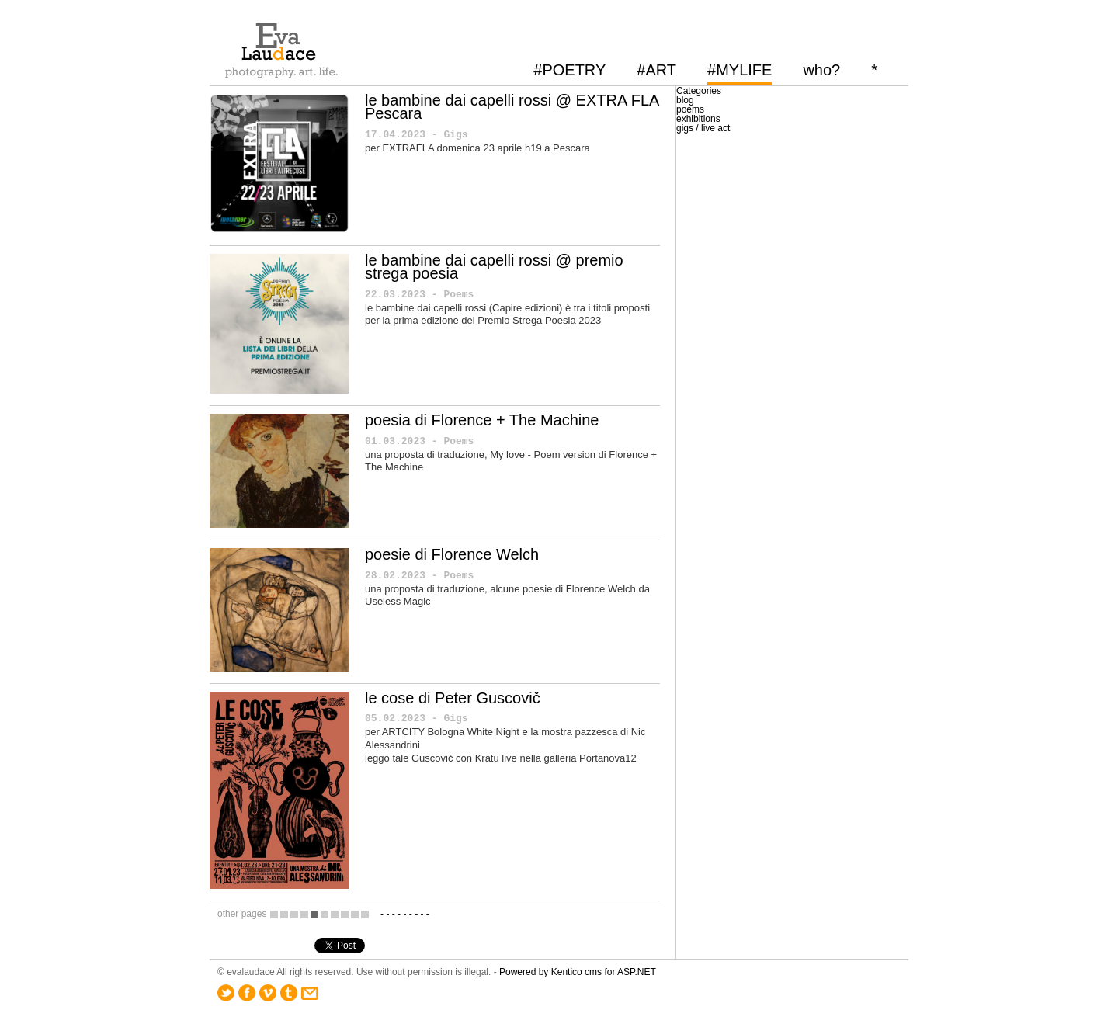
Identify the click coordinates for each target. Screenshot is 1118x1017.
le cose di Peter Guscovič (452, 697)
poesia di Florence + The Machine (482, 420)
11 (365, 914)
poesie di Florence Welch (452, 554)
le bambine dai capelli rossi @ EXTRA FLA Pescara (511, 107)
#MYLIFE (739, 69)
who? (821, 69)
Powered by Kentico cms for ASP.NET (577, 972)
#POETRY (569, 69)
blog (685, 100)
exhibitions (698, 118)
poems (690, 109)
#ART (656, 69)
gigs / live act (703, 128)
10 (355, 914)
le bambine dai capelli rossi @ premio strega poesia (494, 267)
